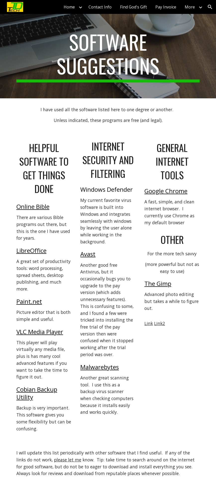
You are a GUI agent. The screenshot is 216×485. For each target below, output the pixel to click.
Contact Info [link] (100, 7)
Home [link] (69, 7)
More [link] (190, 7)
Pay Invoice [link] (165, 7)
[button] (210, 7)
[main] (108, 56)
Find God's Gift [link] (133, 7)
